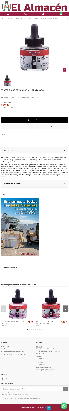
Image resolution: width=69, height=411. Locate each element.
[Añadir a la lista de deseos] (17, 126)
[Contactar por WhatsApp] (64, 406)
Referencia (5, 102)
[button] (27, 329)
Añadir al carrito (34, 120)
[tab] (34, 150)
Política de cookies (9, 349)
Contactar (6, 346)
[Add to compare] (51, 126)
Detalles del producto (34, 184)
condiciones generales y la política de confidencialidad (25, 398)
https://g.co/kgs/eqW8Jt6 (45, 370)
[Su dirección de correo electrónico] (32, 389)
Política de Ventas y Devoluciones (15, 354)
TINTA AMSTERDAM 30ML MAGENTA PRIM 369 (44, 322)
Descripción (34, 150)
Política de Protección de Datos (14, 352)
